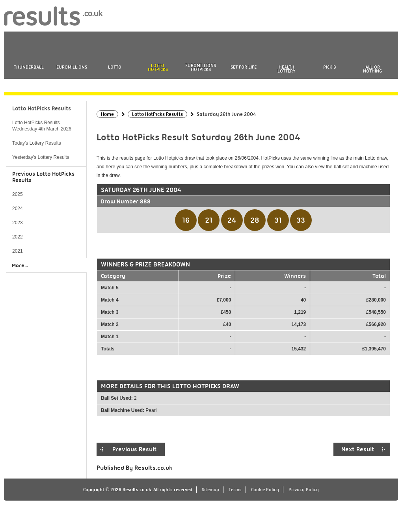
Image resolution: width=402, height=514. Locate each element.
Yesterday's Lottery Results (40, 157)
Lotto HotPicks (158, 67)
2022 (17, 237)
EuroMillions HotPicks (200, 67)
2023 (17, 222)
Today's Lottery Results (36, 143)
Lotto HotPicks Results (41, 108)
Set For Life (244, 67)
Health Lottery (286, 69)
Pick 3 (329, 67)
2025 (17, 194)
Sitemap (210, 489)
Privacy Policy (303, 489)
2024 (17, 208)
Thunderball (29, 67)
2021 (17, 251)
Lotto (114, 67)
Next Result (357, 449)
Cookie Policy (265, 489)
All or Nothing (372, 69)
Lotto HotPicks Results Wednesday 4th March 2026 (41, 126)
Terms (235, 489)
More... (20, 265)
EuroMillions (71, 67)
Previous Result (134, 449)
